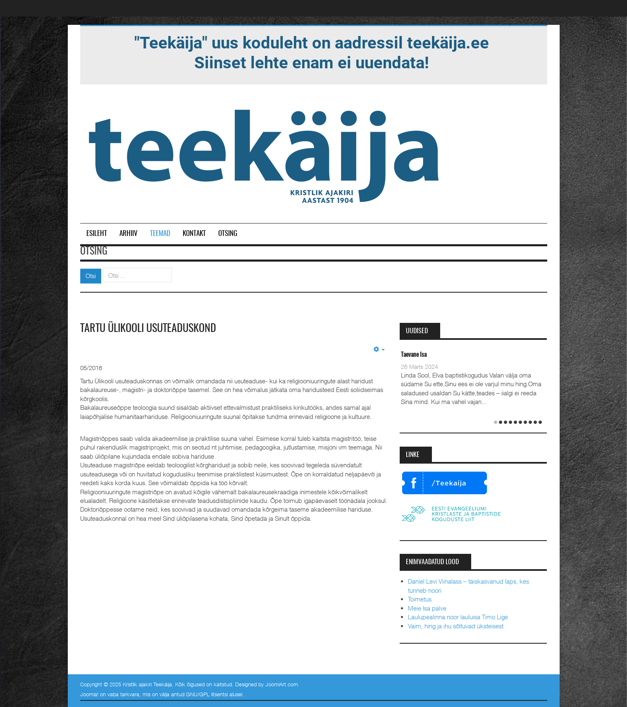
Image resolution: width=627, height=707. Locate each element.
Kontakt (194, 233)
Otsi (91, 275)
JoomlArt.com (281, 684)
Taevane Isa (414, 355)
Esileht (96, 233)
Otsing (227, 233)
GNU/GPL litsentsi (207, 694)
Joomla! (89, 694)
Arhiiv (128, 233)
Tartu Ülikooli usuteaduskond (148, 328)
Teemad (160, 233)
